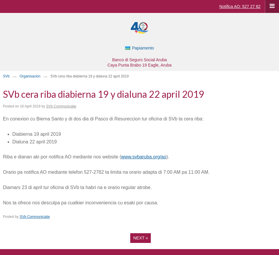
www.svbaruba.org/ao (143, 156)
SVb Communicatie (61, 106)
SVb (6, 76)
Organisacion (30, 76)
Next (140, 238)
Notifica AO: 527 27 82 (239, 6)
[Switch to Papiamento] (139, 48)
